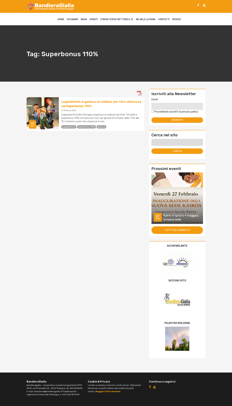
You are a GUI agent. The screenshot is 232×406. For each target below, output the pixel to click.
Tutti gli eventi (177, 230)
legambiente (68, 127)
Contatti (164, 19)
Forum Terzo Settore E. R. (116, 19)
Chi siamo (72, 19)
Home (61, 19)
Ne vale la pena (145, 19)
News (84, 19)
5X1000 (176, 19)
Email (154, 99)
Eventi (94, 19)
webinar (101, 127)
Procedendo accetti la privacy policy (174, 111)
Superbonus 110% (86, 127)
